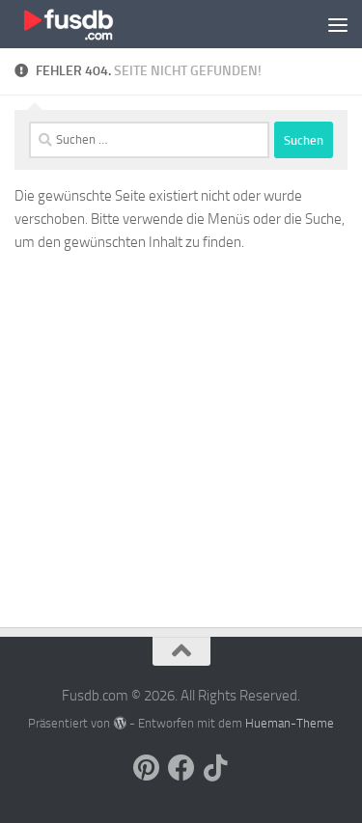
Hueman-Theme (289, 723)
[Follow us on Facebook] (181, 768)
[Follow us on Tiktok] (216, 768)
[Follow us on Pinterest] (146, 768)
